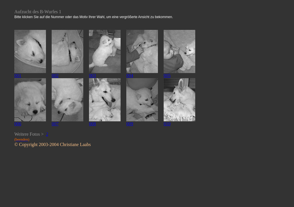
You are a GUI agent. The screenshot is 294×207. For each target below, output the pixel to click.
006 (17, 123)
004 (129, 75)
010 (167, 123)
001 (17, 75)
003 (92, 75)
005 (167, 75)
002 (55, 75)
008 (92, 123)
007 (55, 123)
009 (129, 123)
